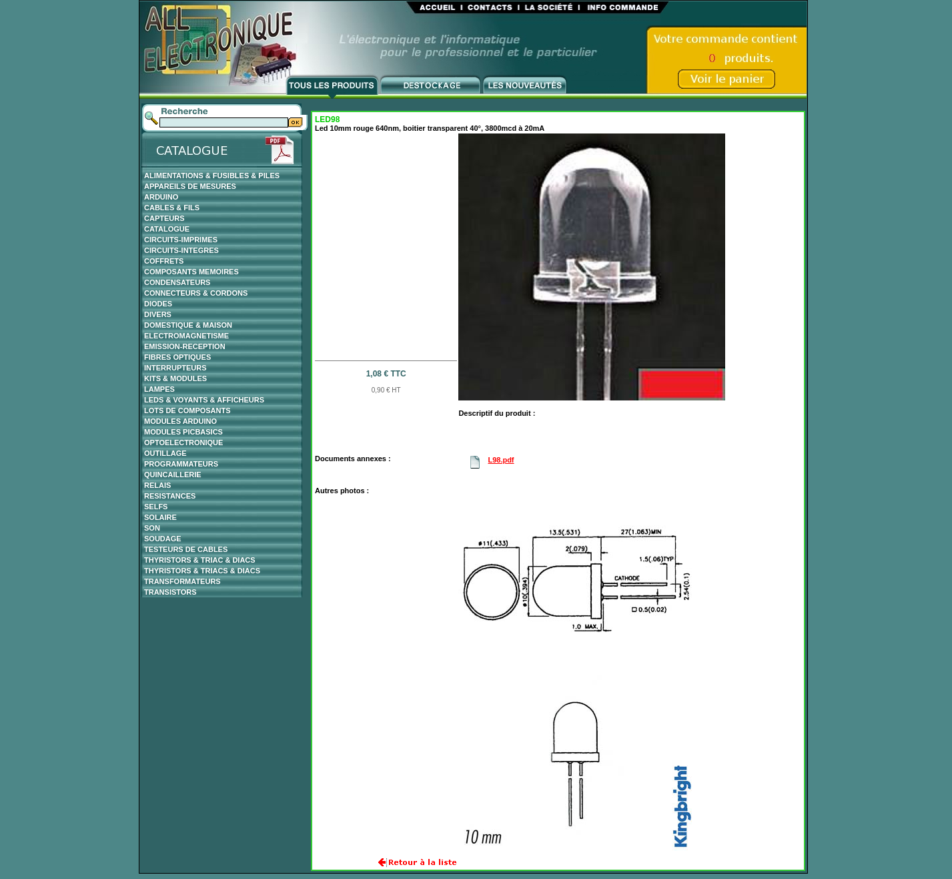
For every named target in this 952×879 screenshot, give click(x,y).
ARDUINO (161, 197)
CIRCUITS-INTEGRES (181, 250)
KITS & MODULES (175, 378)
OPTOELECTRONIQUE (183, 442)
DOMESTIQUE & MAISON (188, 325)
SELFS (155, 507)
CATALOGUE (166, 229)
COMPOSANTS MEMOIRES (191, 272)
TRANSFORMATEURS (182, 581)
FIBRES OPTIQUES (177, 357)
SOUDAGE (162, 539)
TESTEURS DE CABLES (185, 549)
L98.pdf (501, 460)
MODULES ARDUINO (180, 421)
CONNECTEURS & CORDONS (196, 293)
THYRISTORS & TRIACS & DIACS (202, 571)
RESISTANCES (169, 496)
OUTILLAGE (165, 453)
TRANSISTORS (170, 592)
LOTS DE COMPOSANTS (187, 410)
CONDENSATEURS (177, 282)
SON (152, 528)
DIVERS (157, 314)
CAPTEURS (164, 218)
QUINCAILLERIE (172, 475)
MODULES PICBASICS (183, 432)
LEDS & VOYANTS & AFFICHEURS (204, 400)
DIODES (158, 304)
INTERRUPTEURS (175, 368)
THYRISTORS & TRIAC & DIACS (200, 560)
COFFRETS (163, 261)
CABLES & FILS (171, 208)
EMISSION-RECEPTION (184, 346)
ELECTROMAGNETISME (186, 336)
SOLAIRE (160, 517)
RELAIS (157, 485)
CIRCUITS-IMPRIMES (180, 240)
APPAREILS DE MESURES (190, 186)
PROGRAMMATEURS (181, 464)
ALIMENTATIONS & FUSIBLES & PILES (212, 176)
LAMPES (159, 389)
